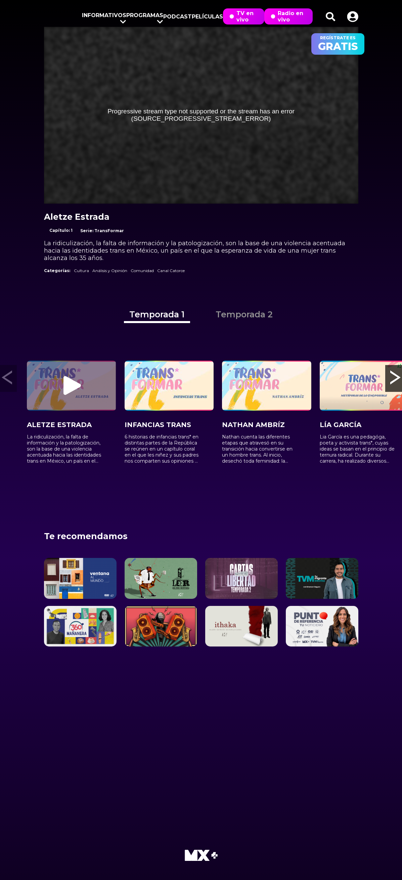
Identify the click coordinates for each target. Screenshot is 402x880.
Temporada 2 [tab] (244, 314)
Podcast (177, 16)
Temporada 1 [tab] (157, 314)
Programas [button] (144, 16)
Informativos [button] (104, 16)
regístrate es (338, 44)
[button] (352, 16)
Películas (207, 16)
